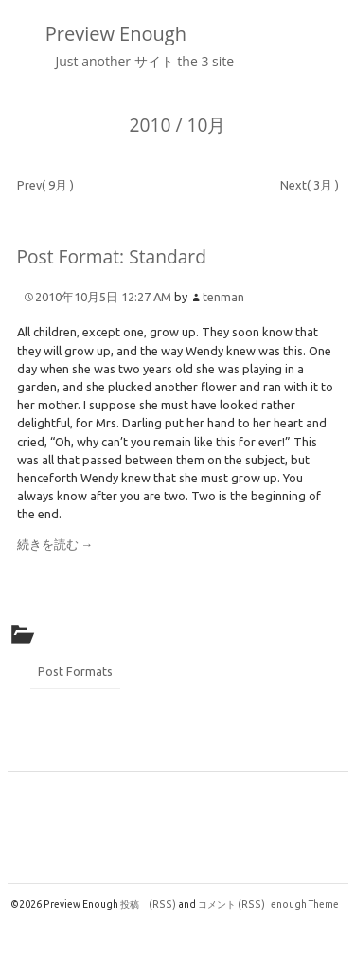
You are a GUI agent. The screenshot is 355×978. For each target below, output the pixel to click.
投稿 (148, 904)
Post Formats (75, 671)
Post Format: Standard (111, 256)
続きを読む (55, 544)
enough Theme (305, 904)
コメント (231, 904)
